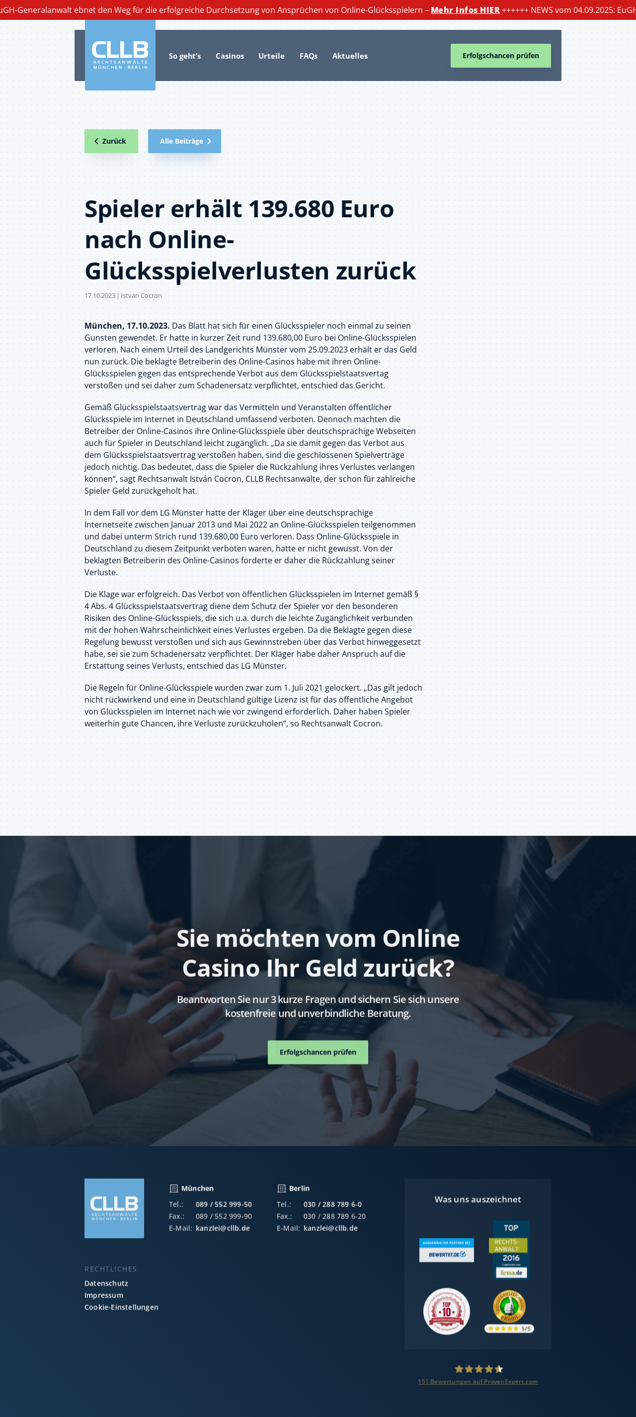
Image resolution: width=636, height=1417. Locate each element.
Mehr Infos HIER (469, 9)
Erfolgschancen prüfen (501, 55)
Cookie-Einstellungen (121, 1314)
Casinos (229, 56)
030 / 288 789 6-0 (333, 1211)
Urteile (271, 56)
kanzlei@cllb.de (223, 1235)
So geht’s (185, 56)
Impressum (103, 1302)
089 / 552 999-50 (224, 1211)
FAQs (309, 56)
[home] (120, 55)
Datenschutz (106, 1290)
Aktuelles (349, 56)
